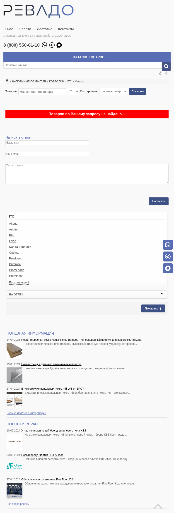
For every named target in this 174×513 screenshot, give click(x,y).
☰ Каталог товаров (87, 57)
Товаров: (11, 91)
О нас (8, 29)
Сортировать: (89, 91)
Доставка (45, 29)
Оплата (25, 29)
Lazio (12, 241)
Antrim (13, 229)
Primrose (15, 264)
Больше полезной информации (26, 413)
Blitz (12, 235)
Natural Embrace (20, 247)
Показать (138, 91)
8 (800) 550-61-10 (21, 45)
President (15, 258)
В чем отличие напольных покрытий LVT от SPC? (52, 388)
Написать (158, 201)
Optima (14, 252)
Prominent (15, 276)
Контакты (66, 29)
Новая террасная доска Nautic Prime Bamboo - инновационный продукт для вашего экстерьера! (81, 339)
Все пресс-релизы (18, 504)
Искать (168, 66)
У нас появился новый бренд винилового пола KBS (53, 430)
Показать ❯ (153, 308)
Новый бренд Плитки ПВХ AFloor (42, 455)
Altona (13, 223)
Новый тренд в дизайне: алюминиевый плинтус (51, 364)
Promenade (16, 270)
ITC (11, 216)
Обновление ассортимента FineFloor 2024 (47, 479)
